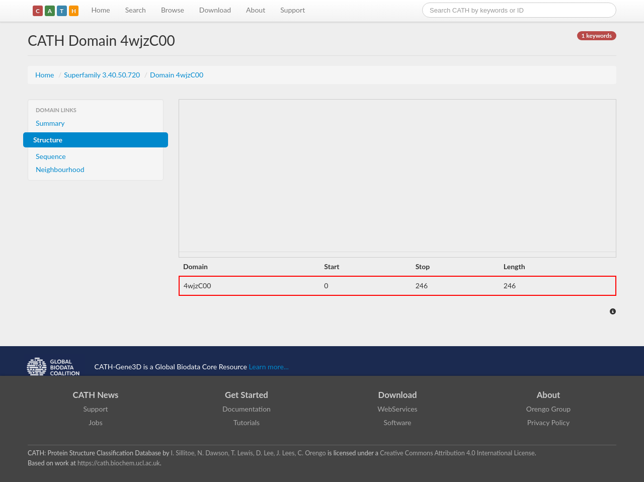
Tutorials (246, 422)
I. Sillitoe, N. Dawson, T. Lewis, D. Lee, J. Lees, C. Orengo (248, 453)
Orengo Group (548, 409)
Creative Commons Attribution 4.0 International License (457, 453)
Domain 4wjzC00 (176, 74)
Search (135, 10)
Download (215, 10)
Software (398, 422)
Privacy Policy (548, 422)
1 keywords (597, 35)
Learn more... (269, 366)
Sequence (51, 156)
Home (100, 10)
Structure (47, 139)
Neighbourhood (60, 169)
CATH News (96, 394)
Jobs (96, 422)
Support (292, 10)
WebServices (397, 409)
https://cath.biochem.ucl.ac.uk (118, 463)
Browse (172, 10)
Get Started (246, 394)
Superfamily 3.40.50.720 (103, 74)
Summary (50, 123)
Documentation (246, 409)
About (255, 10)
